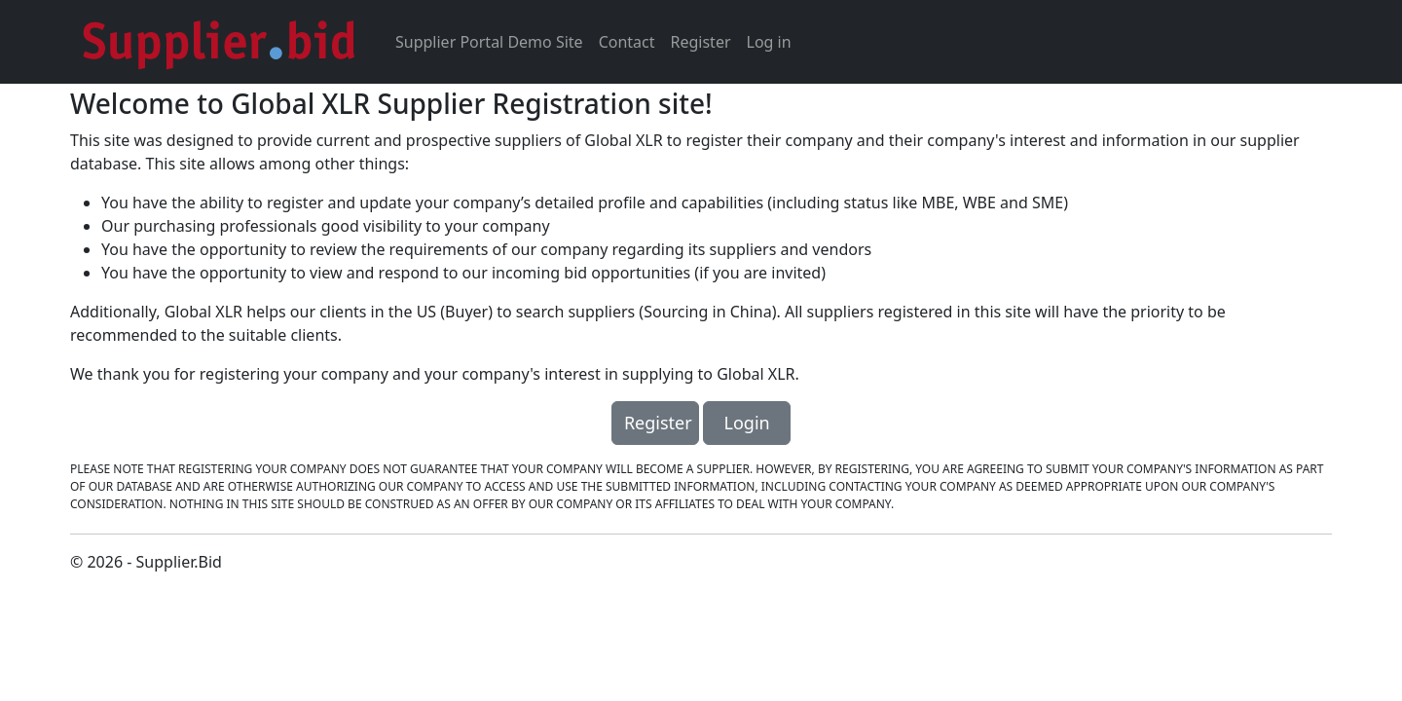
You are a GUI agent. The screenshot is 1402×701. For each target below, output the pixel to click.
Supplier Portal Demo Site (489, 42)
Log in (769, 42)
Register (701, 42)
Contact (627, 42)
